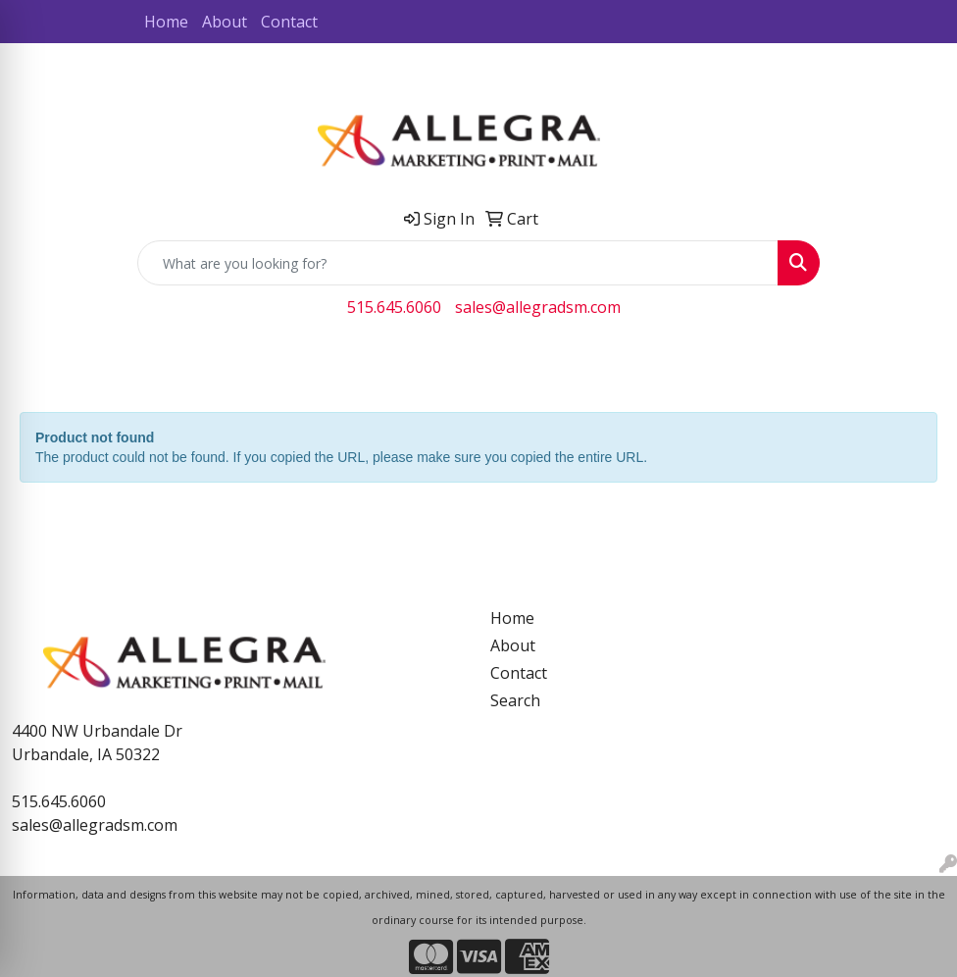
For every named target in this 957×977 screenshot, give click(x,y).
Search (515, 700)
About (224, 21)
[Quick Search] (458, 262)
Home (166, 21)
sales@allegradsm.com (538, 307)
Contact (289, 21)
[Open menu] (917, 364)
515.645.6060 (394, 307)
